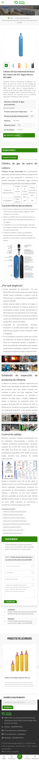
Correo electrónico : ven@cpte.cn (15, 734)
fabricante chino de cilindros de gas (12, 533)
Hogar (10, 18)
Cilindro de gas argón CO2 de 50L (11, 527)
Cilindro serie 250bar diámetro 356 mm (17, 678)
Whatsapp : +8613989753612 (14, 738)
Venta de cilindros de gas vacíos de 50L (13, 530)
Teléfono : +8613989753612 (13, 727)
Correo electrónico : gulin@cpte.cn (15, 730)
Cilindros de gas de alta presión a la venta (14, 517)
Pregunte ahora (12, 135)
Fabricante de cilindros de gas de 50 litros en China (16, 524)
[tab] (10, 157)
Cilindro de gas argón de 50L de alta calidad (14, 511)
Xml (28, 746)
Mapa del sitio (21, 746)
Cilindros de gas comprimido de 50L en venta (14, 521)
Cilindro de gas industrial (22, 18)
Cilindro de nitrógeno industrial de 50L (13, 514)
